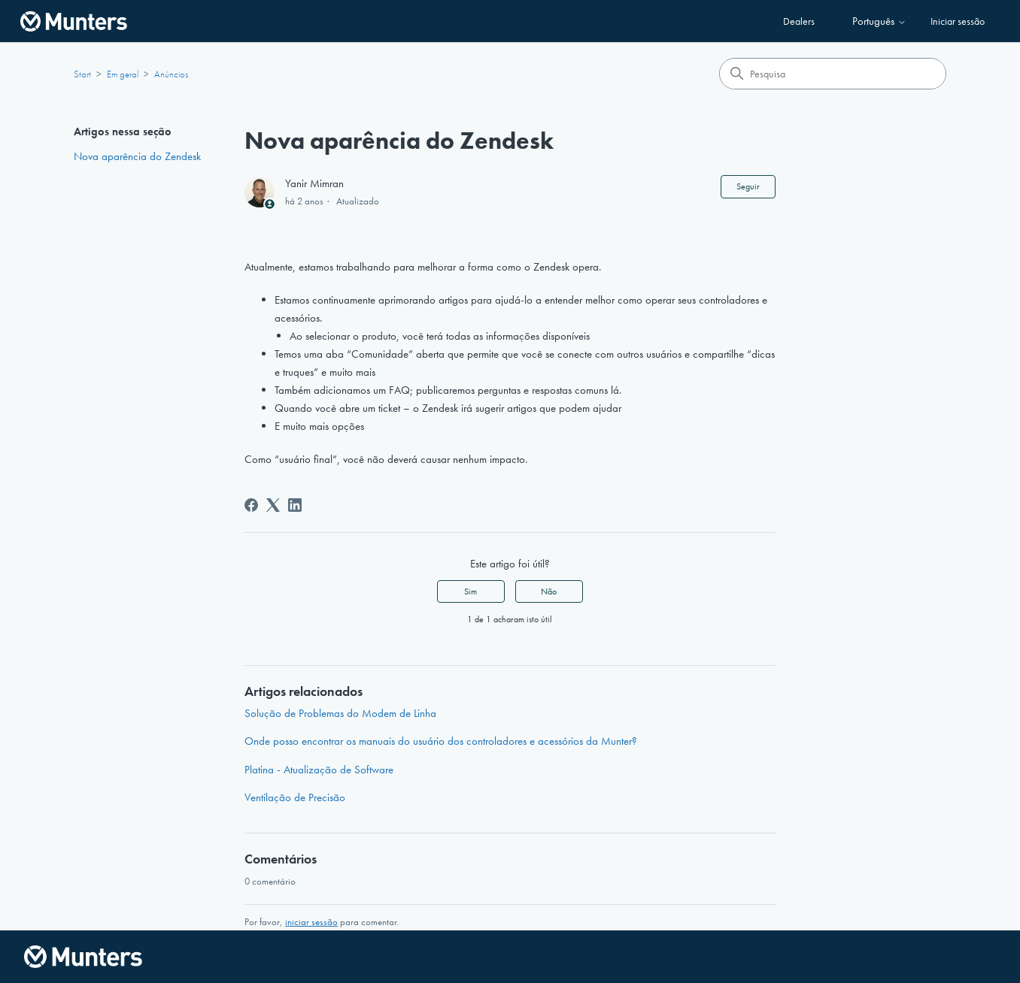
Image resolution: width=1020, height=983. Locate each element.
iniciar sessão (311, 921)
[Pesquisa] (833, 74)
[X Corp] (273, 505)
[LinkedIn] (295, 505)
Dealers (799, 21)
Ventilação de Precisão (294, 797)
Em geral (122, 74)
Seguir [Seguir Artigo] (748, 186)
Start (82, 74)
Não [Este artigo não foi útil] (549, 591)
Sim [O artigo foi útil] (470, 591)
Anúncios (171, 74)
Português (879, 21)
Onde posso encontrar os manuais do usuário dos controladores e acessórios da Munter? (440, 741)
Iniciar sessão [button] (957, 21)
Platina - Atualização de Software (318, 769)
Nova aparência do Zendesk (137, 156)
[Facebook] (251, 505)
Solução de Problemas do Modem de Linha (340, 713)
